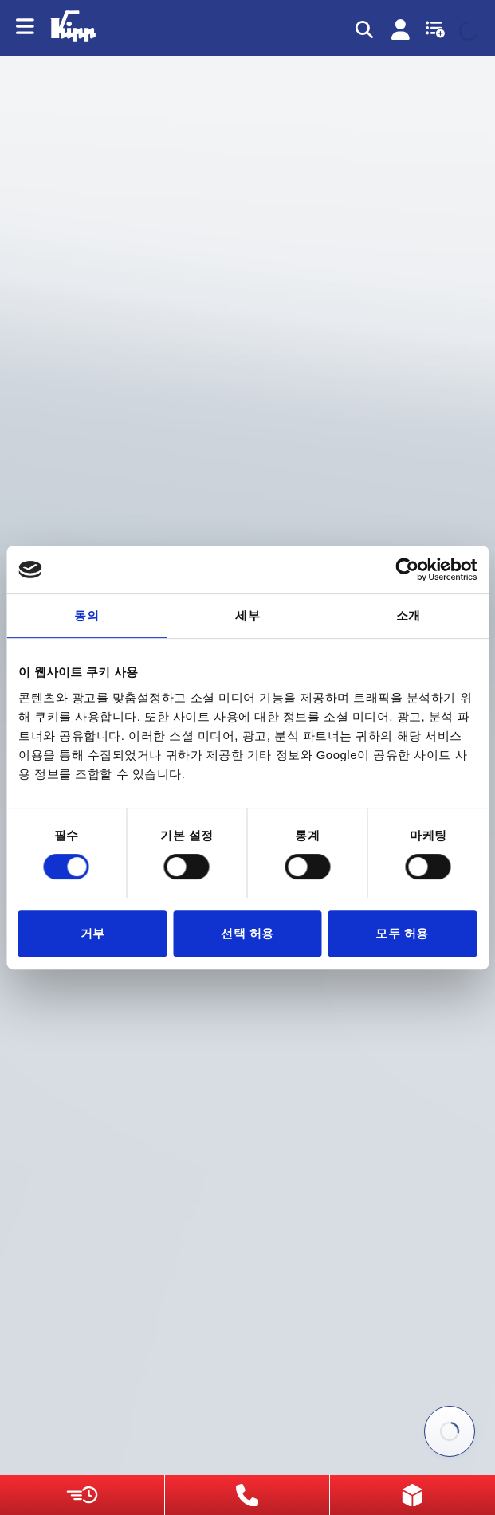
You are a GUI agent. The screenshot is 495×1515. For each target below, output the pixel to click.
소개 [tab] (408, 615)
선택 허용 (247, 933)
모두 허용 (402, 933)
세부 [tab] (247, 615)
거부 (93, 933)
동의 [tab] (86, 615)
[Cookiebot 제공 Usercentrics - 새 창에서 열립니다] (407, 569)
